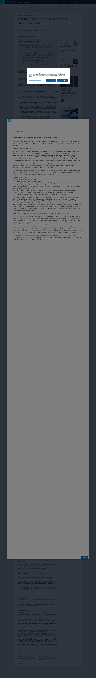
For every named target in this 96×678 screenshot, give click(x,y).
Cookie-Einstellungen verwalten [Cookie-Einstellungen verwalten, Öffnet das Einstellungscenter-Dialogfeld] (35, 80)
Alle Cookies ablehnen (51, 80)
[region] (48, 76)
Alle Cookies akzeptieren (62, 80)
